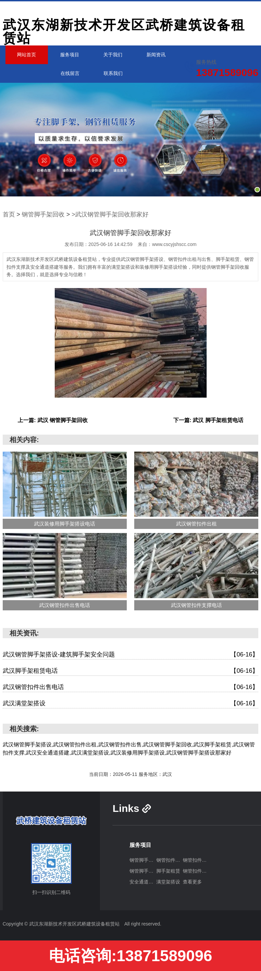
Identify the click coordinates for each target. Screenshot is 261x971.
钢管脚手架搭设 (142, 860)
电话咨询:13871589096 (130, 956)
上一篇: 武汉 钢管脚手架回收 (53, 420)
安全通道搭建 (142, 881)
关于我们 (112, 54)
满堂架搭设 (168, 881)
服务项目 (69, 54)
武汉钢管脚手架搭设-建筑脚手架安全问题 (131, 654)
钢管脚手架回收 (43, 214)
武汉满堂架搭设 (131, 703)
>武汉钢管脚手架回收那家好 (110, 214)
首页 (9, 214)
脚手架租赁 (168, 871)
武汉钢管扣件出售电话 (131, 687)
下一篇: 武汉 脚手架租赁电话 (208, 420)
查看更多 (192, 881)
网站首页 (26, 54)
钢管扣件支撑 (196, 871)
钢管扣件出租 (169, 860)
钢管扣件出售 (196, 860)
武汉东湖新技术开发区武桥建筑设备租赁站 (124, 31)
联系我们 (113, 73)
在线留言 (70, 73)
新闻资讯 (156, 54)
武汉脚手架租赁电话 (131, 670)
